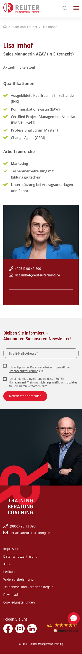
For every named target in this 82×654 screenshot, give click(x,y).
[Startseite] (5, 27)
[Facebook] (8, 629)
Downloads (11, 594)
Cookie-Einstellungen (19, 602)
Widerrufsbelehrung (18, 579)
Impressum (11, 548)
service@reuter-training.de (26, 532)
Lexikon (9, 571)
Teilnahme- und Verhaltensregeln (28, 587)
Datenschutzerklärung (23, 371)
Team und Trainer (24, 27)
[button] (74, 618)
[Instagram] (20, 629)
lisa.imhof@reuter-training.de (34, 275)
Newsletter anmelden (25, 396)
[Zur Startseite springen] (21, 8)
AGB (6, 564)
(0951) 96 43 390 (25, 268)
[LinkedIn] (32, 629)
